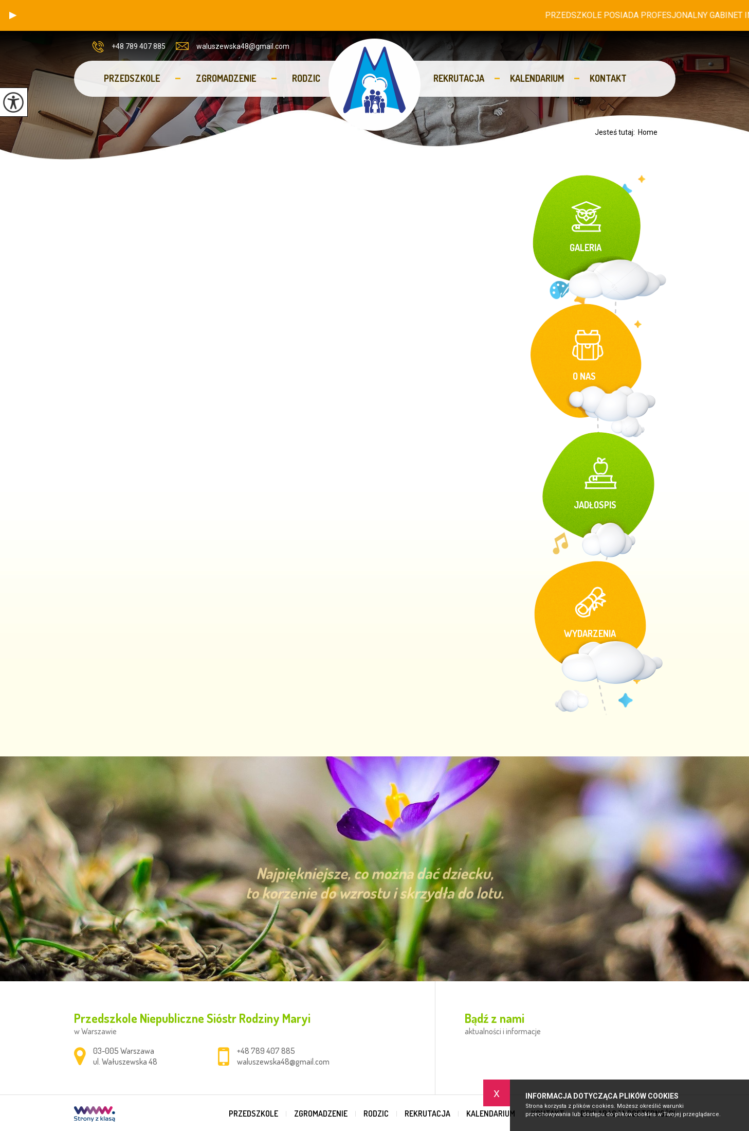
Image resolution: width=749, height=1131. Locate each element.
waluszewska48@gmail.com (232, 46)
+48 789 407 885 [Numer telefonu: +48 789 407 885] (266, 1051)
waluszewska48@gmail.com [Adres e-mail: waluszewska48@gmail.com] (283, 1061)
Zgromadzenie (226, 78)
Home (647, 132)
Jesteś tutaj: (616, 132)
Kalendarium (537, 78)
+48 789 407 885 (129, 46)
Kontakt (608, 78)
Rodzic (306, 78)
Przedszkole (132, 78)
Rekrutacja (458, 78)
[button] (13, 15)
